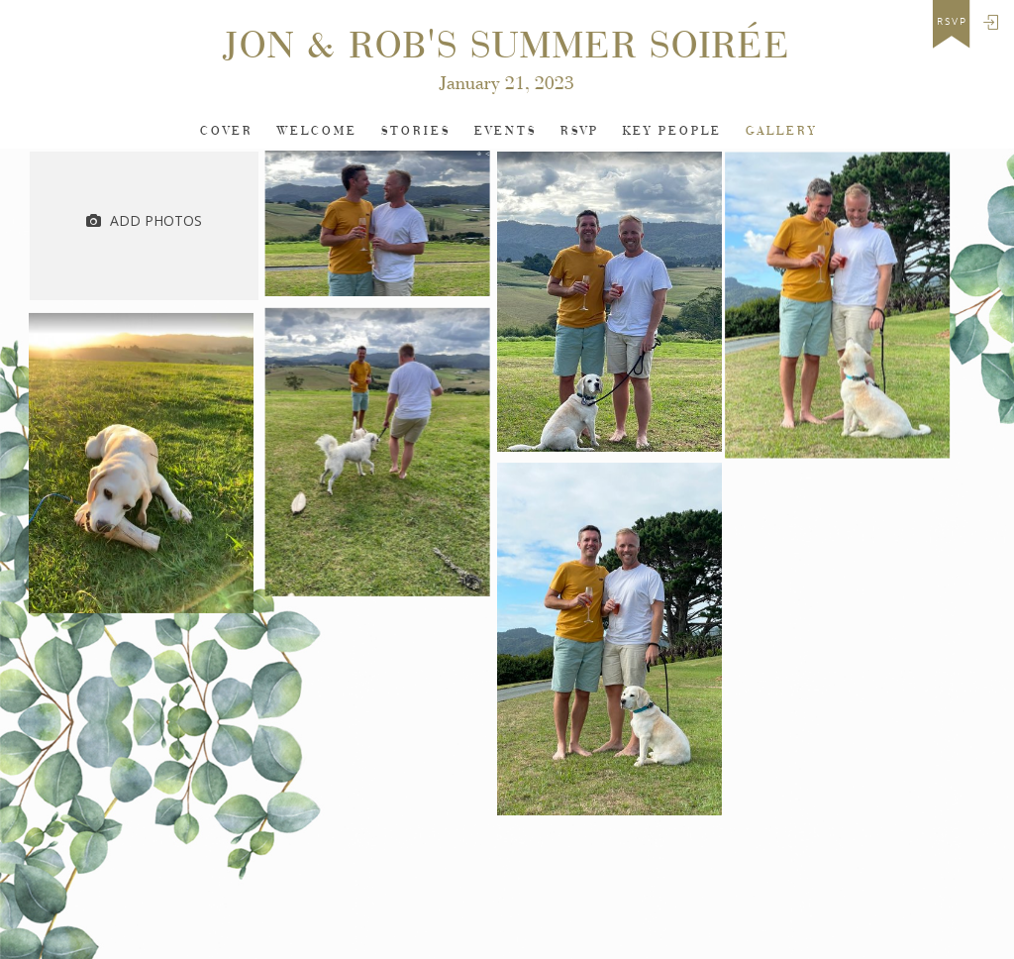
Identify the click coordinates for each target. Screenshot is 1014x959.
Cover (227, 131)
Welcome (317, 131)
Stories (416, 131)
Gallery (781, 131)
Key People (672, 131)
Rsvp (579, 131)
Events (505, 131)
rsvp (952, 22)
